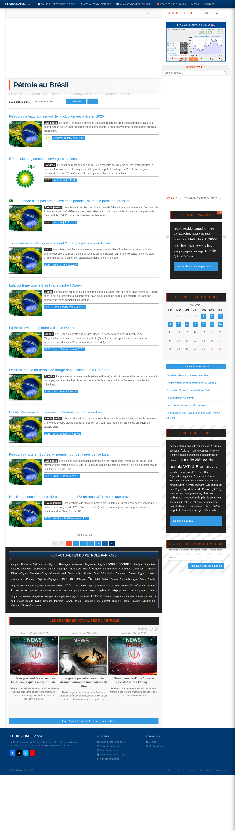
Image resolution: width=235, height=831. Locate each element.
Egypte (142, 574)
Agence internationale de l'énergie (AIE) (191, 446)
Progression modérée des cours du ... (208, 36)
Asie (183, 450)
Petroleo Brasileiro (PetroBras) (186, 493)
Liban (143, 587)
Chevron (214, 450)
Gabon (105, 581)
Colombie (35, 575)
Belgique (63, 570)
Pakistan (26, 598)
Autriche (26, 570)
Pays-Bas (38, 598)
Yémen (24, 607)
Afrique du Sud (29, 566)
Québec (85, 598)
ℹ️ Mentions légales (155, 748)
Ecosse (132, 575)
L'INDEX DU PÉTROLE (196, 366)
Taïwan (68, 603)
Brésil (86, 570)
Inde (40, 587)
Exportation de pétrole (181, 476)
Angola (101, 566)
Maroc (34, 592)
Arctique (138, 566)
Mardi (172, 46)
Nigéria (102, 592)
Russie (96, 598)
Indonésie (50, 587)
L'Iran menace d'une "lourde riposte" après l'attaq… (133, 682)
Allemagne (64, 566)
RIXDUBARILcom (26, 738)
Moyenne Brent (174, 56)
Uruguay (136, 603)
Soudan (139, 598)
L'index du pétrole (183, 520)
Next (156, 630)
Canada (150, 570)
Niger (93, 592)
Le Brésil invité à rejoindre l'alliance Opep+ (42, 328)
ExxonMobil (200, 476)
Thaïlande (88, 603)
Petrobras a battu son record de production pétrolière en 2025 (56, 116)
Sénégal (47, 603)
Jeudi (172, 51)
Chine (15, 574)
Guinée (151, 581)
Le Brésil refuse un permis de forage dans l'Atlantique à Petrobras (59, 370)
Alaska (42, 566)
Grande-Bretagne (129, 581)
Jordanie (100, 587)
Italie (83, 587)
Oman (152, 592)
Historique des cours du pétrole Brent (189, 480)
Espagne (53, 581)
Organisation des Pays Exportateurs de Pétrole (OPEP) (193, 415)
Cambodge (125, 570)
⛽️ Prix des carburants (171, 4)
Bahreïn (52, 570)
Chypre (24, 575)
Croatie (88, 575)
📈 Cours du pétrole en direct (56, 4)
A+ (148, 13)
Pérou (68, 598)
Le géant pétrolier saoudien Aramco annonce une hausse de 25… (84, 683)
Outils (195, 4)
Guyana (15, 587)
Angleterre (90, 566)
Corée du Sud (75, 575)
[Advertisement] (84, 49)
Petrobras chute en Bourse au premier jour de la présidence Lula (59, 454)
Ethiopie (81, 581)
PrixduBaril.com (19, 772)
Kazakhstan (113, 587)
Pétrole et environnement (205, 502)
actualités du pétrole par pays (87, 557)
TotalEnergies (195, 510)
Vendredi (173, 53)
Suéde (29, 603)
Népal (144, 592)
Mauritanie (45, 592)
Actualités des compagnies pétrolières (188, 375)
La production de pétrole (180, 397)
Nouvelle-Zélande (129, 592)
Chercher (76, 101)
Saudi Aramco (196, 506)
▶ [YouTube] (32, 755)
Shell (207, 506)
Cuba (96, 575)
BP (189, 450)
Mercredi (173, 48)
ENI (194, 472)
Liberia (151, 587)
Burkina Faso (110, 570)
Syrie (38, 602)
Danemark (121, 575)
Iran (67, 587)
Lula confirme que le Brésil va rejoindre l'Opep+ (45, 285)
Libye (15, 592)
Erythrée (42, 581)
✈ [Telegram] (26, 754)
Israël (76, 587)
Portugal (59, 598)
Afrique (14, 566)
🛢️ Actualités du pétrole (95, 4)
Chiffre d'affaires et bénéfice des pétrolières (191, 382)
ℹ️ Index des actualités (108, 752)
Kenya (125, 587)
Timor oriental (102, 603)
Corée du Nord (58, 575)
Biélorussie (75, 570)
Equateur (31, 581)
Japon (91, 587)
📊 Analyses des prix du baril (134, 4)
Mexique (57, 592)
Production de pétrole (196, 497)
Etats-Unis (67, 581)
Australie (15, 570)
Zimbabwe (35, 607)
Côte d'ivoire (107, 575)
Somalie (129, 598)
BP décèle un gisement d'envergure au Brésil (43, 159)
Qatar (76, 598)
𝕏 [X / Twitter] (19, 755)
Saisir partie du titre (19, 102)
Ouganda (16, 598)
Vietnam (15, 607)
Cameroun (138, 570)
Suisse (20, 602)
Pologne (49, 598)
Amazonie (77, 566)
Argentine (150, 566)
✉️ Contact (151, 743)
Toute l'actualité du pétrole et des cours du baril (88, 722)
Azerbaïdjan (39, 570)
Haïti (34, 587)
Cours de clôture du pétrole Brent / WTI (188, 390)
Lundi (172, 43)
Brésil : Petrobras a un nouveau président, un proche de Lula (56, 412)
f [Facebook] (12, 754)
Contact (209, 4)
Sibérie (107, 598)
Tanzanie (58, 603)
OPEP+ (200, 484)
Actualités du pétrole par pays (194, 266)
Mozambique (70, 592)
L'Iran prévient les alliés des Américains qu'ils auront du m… (34, 682)
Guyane (25, 587)
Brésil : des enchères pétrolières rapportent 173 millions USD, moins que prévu (70, 497)
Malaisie (25, 592)
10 (102, 544)
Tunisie (115, 603)
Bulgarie (96, 570)
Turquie (125, 602)
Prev (150, 630)
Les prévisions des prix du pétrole (185, 405)
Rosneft (174, 506)
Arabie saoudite (119, 566)
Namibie (84, 592)
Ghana (114, 581)
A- (156, 13)
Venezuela (149, 602)
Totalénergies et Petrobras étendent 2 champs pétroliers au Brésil (59, 243)
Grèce (143, 581)
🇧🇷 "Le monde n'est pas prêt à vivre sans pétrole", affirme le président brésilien (69, 201)
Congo (44, 575)
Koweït (134, 587)
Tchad (78, 603)
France (93, 580)
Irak (59, 587)
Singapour (118, 598)
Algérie (52, 566)
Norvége (113, 592)
